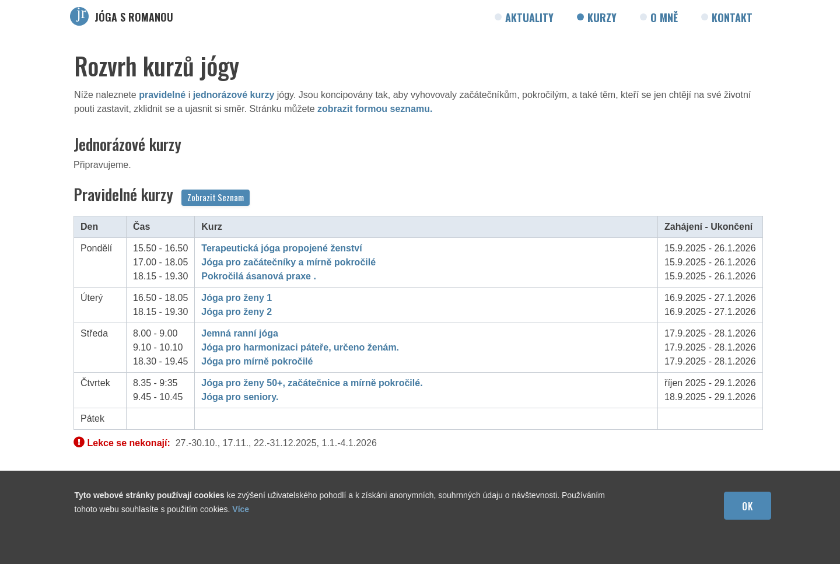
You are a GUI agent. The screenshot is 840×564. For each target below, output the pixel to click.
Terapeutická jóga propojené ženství (281, 248)
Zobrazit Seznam (215, 197)
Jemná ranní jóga (239, 333)
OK (747, 506)
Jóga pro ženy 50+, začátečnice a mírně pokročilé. (311, 383)
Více (240, 509)
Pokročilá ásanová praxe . (258, 276)
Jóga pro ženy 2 (236, 312)
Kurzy (602, 17)
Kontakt (732, 17)
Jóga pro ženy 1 (236, 298)
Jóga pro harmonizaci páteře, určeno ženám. (300, 347)
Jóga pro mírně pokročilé (257, 361)
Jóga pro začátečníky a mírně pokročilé (288, 262)
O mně (664, 17)
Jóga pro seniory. (239, 397)
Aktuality (529, 17)
